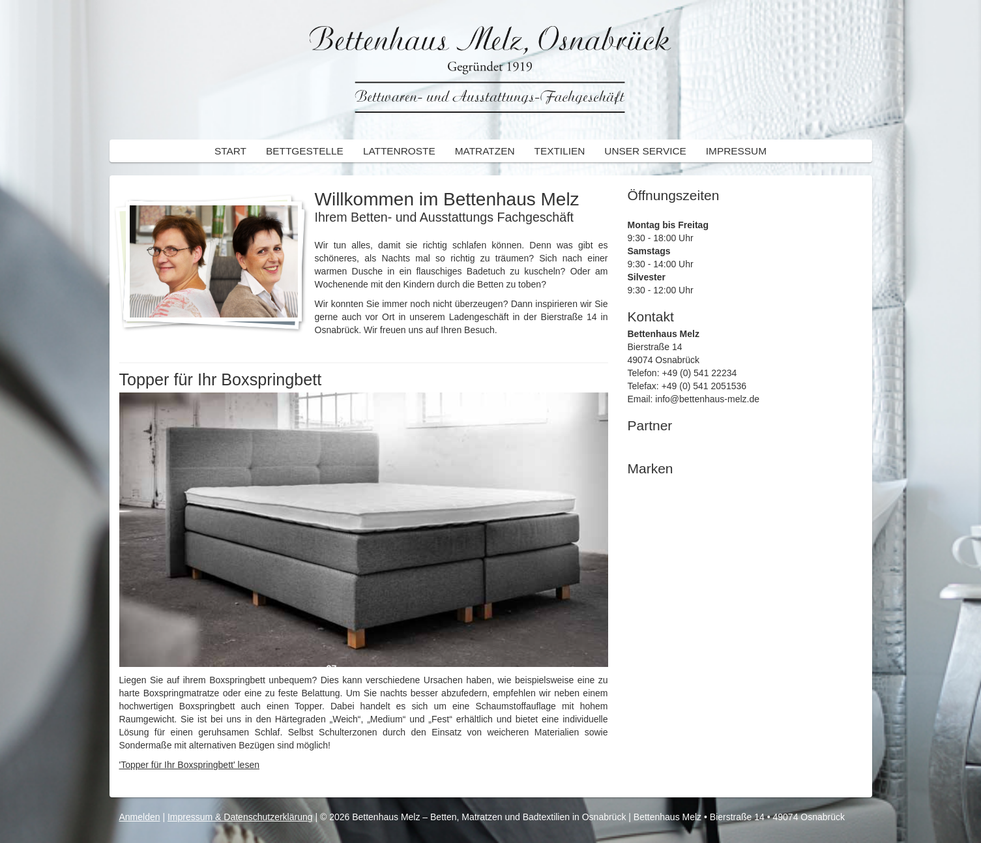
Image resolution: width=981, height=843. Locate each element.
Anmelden (139, 817)
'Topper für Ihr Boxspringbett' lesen (189, 765)
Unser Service (645, 150)
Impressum (736, 150)
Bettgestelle (305, 150)
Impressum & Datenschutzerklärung (240, 817)
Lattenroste (399, 150)
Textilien (559, 150)
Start (230, 150)
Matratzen (485, 150)
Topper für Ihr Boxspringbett (220, 379)
